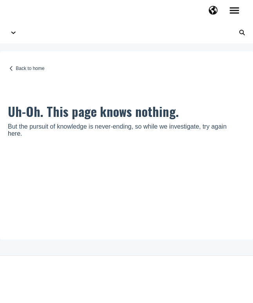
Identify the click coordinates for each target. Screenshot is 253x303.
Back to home (30, 68)
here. (15, 133)
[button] (213, 11)
